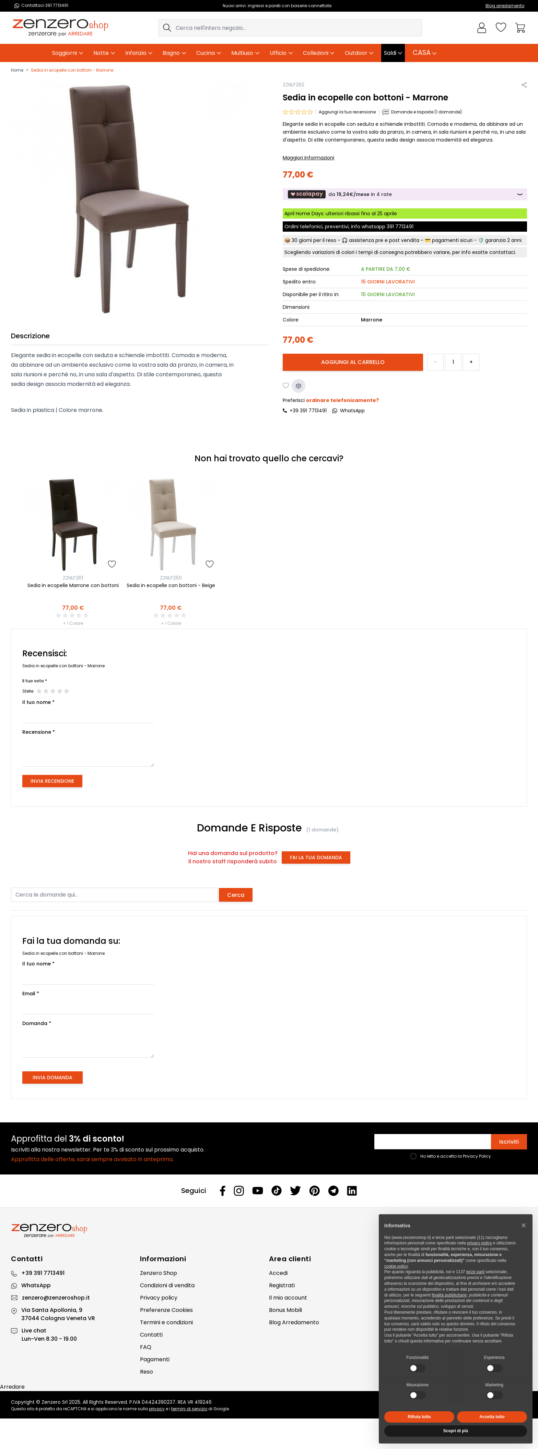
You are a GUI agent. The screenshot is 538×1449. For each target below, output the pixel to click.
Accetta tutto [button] (491, 1416)
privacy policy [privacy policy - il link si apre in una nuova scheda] (479, 1243)
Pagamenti (154, 1359)
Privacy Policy (477, 1156)
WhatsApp (36, 1285)
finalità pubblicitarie (449, 1295)
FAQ (145, 1347)
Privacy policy (158, 1298)
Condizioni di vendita (167, 1285)
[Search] (167, 28)
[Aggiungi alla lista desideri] (286, 385)
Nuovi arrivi (234, 6)
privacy (157, 1409)
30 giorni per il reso (314, 240)
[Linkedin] (352, 1190)
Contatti (151, 1335)
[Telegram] (333, 1190)
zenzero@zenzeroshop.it (56, 1298)
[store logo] (60, 27)
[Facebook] (222, 1190)
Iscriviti (509, 1142)
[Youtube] (257, 1190)
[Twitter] (295, 1190)
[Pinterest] (314, 1190)
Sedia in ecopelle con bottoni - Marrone (72, 70)
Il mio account (288, 1298)
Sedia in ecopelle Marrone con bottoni (73, 585)
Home (17, 70)
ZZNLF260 (171, 577)
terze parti (475, 1271)
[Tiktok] (276, 1190)
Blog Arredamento (294, 1322)
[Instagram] (239, 1190)
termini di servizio (189, 1409)
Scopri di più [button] (455, 1430)
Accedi (278, 1273)
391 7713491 (400, 226)
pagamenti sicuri (452, 240)
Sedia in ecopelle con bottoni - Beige (171, 585)
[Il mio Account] (481, 27)
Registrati (282, 1285)
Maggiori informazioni (308, 157)
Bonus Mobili (285, 1310)
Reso (146, 1372)
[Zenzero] (269, 1231)
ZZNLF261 (73, 577)
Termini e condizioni (166, 1322)
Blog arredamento (505, 6)
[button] (523, 1225)
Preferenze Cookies (166, 1310)
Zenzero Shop (158, 1273)
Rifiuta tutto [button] (419, 1416)
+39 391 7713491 (308, 410)
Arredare (12, 1387)
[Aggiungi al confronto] (298, 386)
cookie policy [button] (396, 1266)
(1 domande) (322, 829)
